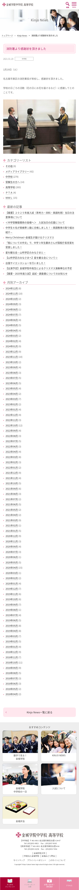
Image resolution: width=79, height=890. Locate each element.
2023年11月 (12, 357)
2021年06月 (12, 504)
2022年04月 (12, 451)
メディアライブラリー (17, 171)
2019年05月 (12, 625)
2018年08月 (12, 673)
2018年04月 (12, 694)
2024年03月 (12, 335)
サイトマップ (19, 860)
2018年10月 (12, 662)
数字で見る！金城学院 (20, 745)
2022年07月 (12, 441)
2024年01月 (12, 346)
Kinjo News (22, 35)
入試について (58, 777)
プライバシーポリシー (36, 860)
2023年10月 (12, 362)
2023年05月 (12, 388)
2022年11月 (12, 420)
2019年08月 (12, 610)
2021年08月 (12, 494)
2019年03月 (12, 636)
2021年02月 (12, 525)
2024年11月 (12, 293)
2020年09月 (12, 546)
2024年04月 (12, 330)
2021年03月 (12, 520)
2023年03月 (12, 399)
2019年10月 (12, 599)
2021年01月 (12, 531)
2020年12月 (12, 536)
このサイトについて (57, 860)
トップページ (7, 35)
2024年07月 (12, 314)
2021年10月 (12, 483)
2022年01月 (12, 467)
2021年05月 (12, 509)
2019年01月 (12, 647)
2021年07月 (12, 499)
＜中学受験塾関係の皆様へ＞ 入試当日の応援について (35, 222)
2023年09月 (12, 367)
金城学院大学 (39, 853)
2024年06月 (12, 320)
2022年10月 (12, 425)
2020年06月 (12, 557)
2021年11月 (12, 478)
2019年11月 (12, 594)
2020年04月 (12, 567)
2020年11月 (12, 541)
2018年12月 (12, 652)
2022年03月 (12, 457)
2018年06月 (12, 683)
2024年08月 (12, 309)
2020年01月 (12, 583)
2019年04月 (12, 631)
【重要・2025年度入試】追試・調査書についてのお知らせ (36, 273)
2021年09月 (12, 488)
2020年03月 (12, 573)
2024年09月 (12, 304)
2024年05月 (12, 325)
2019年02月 (12, 641)
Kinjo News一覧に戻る (39, 712)
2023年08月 (12, 372)
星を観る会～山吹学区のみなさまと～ (26, 252)
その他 (9, 166)
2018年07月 (12, 678)
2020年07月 (12, 552)
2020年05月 (12, 562)
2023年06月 (12, 383)
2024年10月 (12, 299)
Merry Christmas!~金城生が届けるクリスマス (30, 237)
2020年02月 (12, 578)
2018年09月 (12, 668)
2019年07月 (12, 615)
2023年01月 (12, 409)
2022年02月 (12, 462)
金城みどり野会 (48, 856)
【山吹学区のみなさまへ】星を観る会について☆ (32, 257)
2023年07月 (12, 378)
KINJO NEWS (58, 744)
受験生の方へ (13, 182)
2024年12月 (12, 288)
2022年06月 (12, 446)
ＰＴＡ (9, 192)
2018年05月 (12, 689)
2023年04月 (12, 394)
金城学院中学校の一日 (20, 778)
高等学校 (10, 187)
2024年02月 (12, 341)
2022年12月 (12, 415)
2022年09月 (12, 430)
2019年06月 (12, 620)
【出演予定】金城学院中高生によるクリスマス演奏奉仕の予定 (39, 268)
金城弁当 (20, 809)
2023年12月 (12, 351)
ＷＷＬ (9, 197)
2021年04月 (12, 515)
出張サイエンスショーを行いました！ (26, 263)
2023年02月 (12, 404)
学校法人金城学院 (31, 856)
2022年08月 (12, 436)
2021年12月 (12, 472)
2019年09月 (12, 604)
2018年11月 (12, 657)
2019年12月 (12, 588)
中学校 (9, 176)
